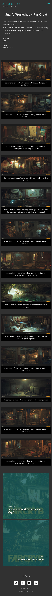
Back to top (26, 588)
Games (5, 41)
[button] (26, 576)
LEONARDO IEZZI (11, 4)
